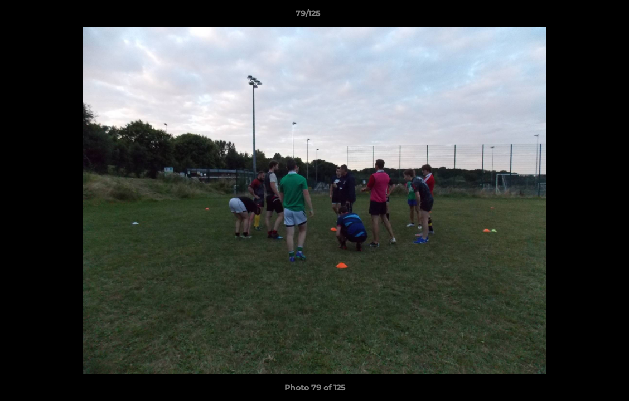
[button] (582, 16)
